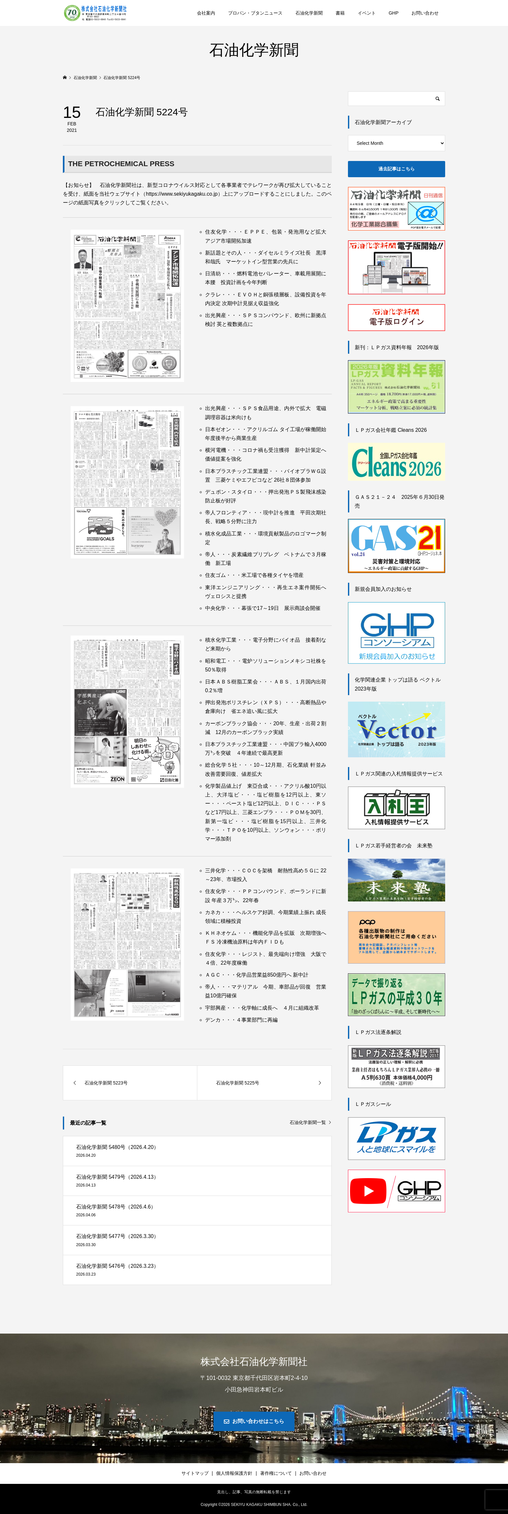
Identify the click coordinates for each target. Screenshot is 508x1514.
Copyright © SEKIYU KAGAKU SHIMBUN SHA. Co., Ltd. (254, 1504)
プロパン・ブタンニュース (255, 13)
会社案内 (206, 13)
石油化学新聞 (309, 13)
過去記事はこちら (396, 168)
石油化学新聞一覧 (308, 1122)
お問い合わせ (425, 13)
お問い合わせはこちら (258, 1421)
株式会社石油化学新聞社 (254, 1361)
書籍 (340, 13)
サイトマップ (195, 1473)
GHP (393, 13)
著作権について (276, 1473)
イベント (367, 13)
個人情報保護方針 (234, 1473)
